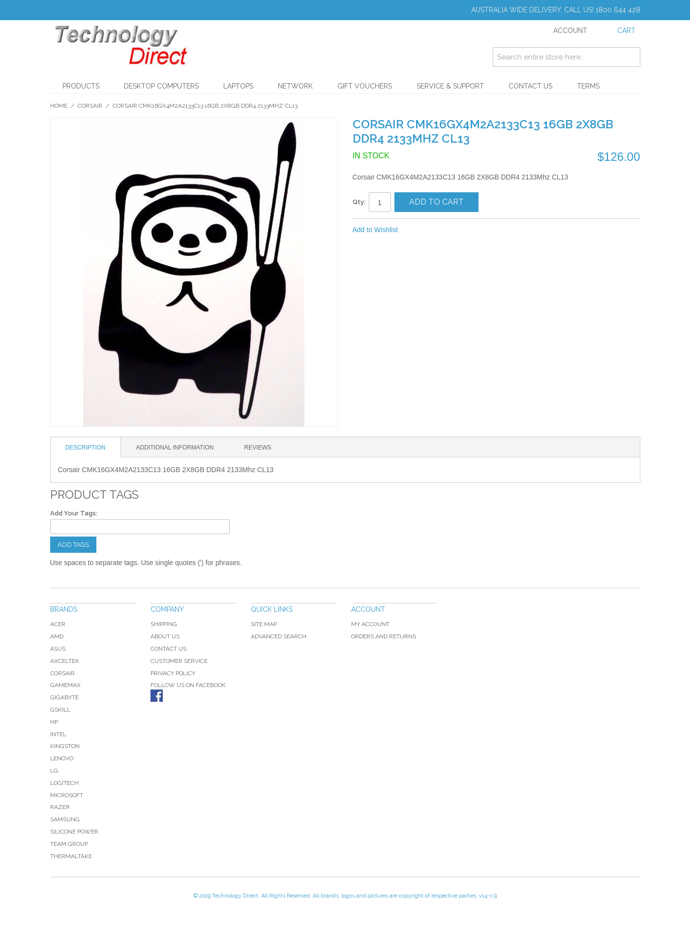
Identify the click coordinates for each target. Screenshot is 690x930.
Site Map (264, 624)
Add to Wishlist (375, 230)
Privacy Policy (172, 673)
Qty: (359, 202)
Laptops (238, 86)
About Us (165, 636)
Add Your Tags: (73, 513)
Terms (588, 86)
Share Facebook (418, 230)
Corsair (90, 105)
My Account (370, 624)
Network (295, 86)
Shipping (163, 624)
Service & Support (450, 86)
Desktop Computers (161, 86)
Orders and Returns (383, 636)
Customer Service (179, 661)
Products (80, 86)
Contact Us (530, 86)
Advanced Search (278, 636)
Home (58, 105)
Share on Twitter (438, 230)
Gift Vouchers (364, 86)
